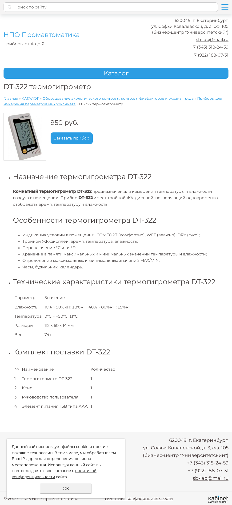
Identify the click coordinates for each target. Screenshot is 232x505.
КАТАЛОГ (30, 98)
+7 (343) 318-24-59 (209, 47)
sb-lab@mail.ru (212, 39)
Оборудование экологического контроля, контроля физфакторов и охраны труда (118, 98)
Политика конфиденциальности (139, 498)
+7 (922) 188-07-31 (210, 55)
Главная (11, 98)
